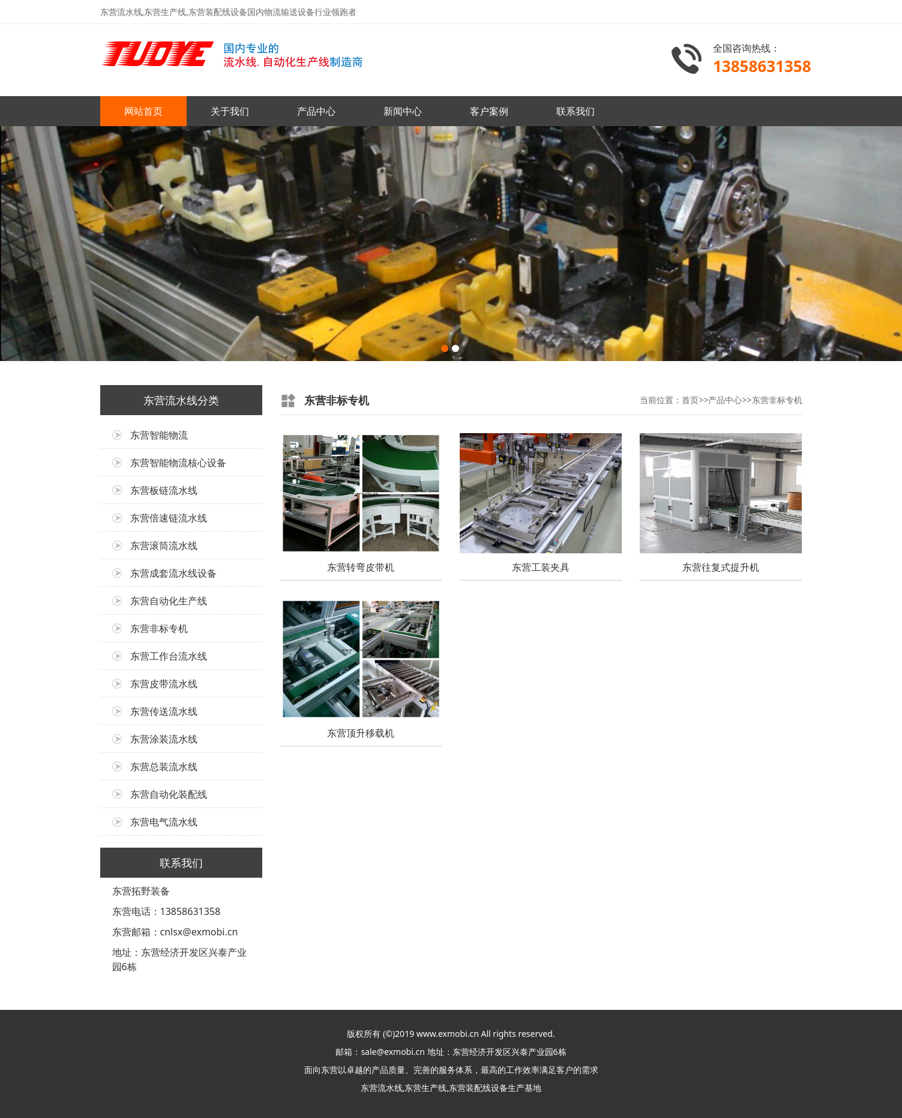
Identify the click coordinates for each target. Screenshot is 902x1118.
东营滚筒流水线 (163, 545)
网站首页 (143, 111)
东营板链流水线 (163, 490)
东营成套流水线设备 (173, 573)
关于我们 (230, 111)
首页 (690, 400)
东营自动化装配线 (168, 794)
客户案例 (489, 111)
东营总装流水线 (163, 766)
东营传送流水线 (163, 711)
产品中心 (316, 111)
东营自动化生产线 (168, 600)
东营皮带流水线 (163, 683)
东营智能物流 (159, 435)
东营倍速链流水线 (168, 517)
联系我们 (575, 111)
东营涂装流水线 (163, 739)
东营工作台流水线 (168, 656)
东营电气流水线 (163, 821)
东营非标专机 (159, 628)
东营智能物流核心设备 (178, 462)
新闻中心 (402, 111)
